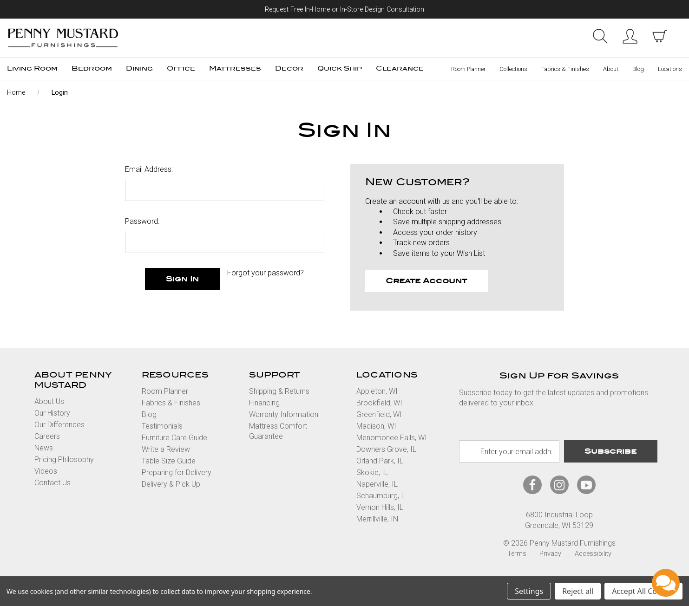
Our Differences (59, 424)
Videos (45, 471)
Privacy (550, 554)
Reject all (577, 591)
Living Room (32, 68)
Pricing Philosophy (64, 459)
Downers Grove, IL (386, 449)
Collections (513, 68)
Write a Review (166, 449)
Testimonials (162, 426)
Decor (289, 68)
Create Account (426, 281)
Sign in (630, 36)
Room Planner (468, 68)
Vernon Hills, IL (379, 507)
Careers (47, 436)
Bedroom (92, 68)
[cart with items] (659, 36)
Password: (142, 221)
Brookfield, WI (379, 402)
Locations (670, 68)
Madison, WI (376, 426)
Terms (516, 554)
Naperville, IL (377, 484)
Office (181, 68)
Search (600, 36)
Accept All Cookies (643, 591)
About (610, 68)
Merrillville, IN (377, 519)
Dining (139, 68)
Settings (529, 591)
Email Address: (149, 169)
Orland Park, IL (379, 460)
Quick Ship (339, 68)
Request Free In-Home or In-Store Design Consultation (344, 9)
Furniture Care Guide (174, 437)
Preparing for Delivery (176, 472)
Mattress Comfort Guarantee (278, 431)
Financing (264, 402)
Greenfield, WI (379, 414)
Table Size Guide (169, 460)
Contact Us (52, 482)
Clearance (400, 68)
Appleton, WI (377, 391)
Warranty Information (283, 414)
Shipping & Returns (279, 391)
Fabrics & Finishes (565, 68)
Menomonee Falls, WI (391, 437)
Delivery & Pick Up (171, 484)
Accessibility (593, 554)
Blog (638, 68)
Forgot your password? (265, 272)
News (43, 447)
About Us (49, 401)
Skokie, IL (372, 472)
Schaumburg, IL (381, 495)
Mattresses (235, 68)
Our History (52, 413)
